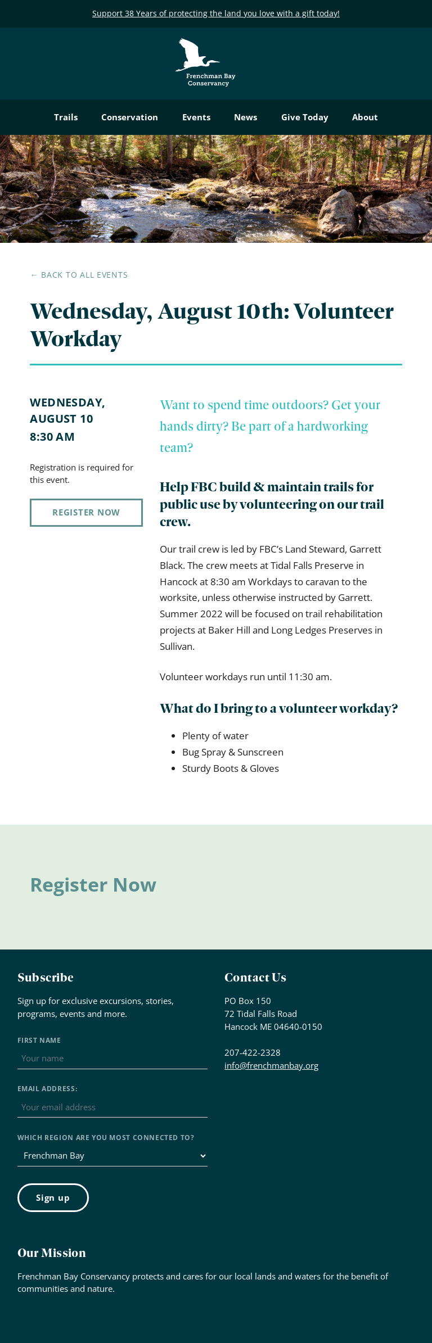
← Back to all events (79, 274)
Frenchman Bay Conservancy (205, 47)
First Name (39, 1040)
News (245, 117)
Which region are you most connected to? (106, 1137)
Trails (66, 117)
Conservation (129, 117)
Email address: (47, 1088)
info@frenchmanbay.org (271, 1065)
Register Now (86, 512)
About (365, 117)
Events (196, 117)
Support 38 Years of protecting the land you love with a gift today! (216, 13)
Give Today (304, 117)
